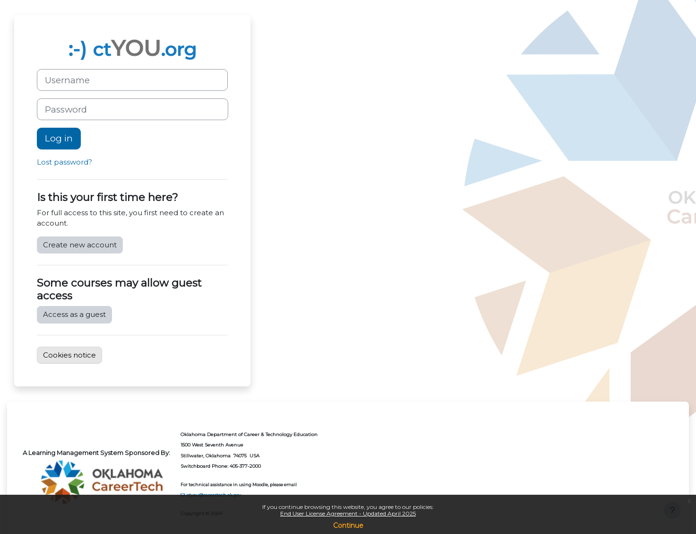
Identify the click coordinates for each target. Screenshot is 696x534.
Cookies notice (69, 354)
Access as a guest (74, 314)
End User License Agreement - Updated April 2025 (348, 513)
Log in (59, 138)
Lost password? (64, 162)
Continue (348, 525)
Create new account (80, 244)
